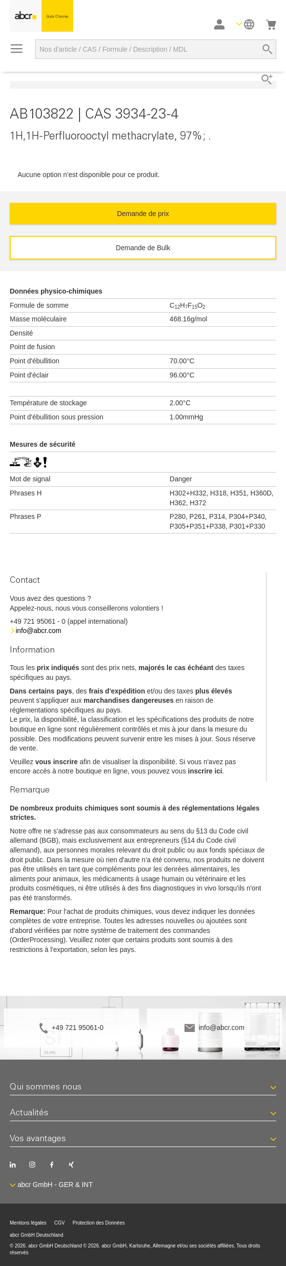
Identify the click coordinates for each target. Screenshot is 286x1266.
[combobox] (155, 49)
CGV (59, 1223)
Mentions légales (28, 1223)
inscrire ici (205, 771)
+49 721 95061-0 (77, 1027)
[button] (245, 24)
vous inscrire (56, 762)
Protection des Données (99, 1223)
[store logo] (41, 16)
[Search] (267, 49)
